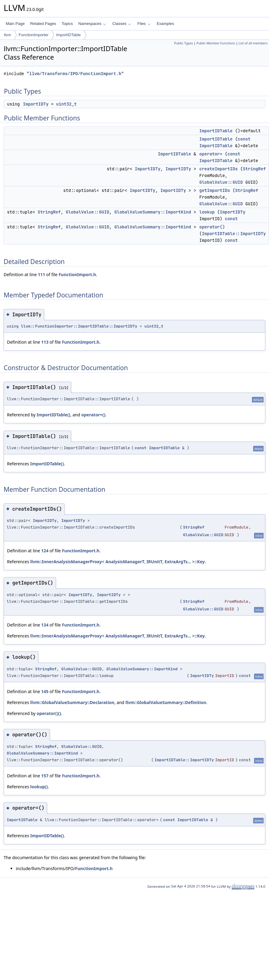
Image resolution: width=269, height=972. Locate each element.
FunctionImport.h (77, 274)
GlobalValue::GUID (221, 182)
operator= (210, 154)
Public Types (183, 43)
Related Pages (43, 23)
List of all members (253, 43)
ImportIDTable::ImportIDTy (234, 233)
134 (44, 625)
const (244, 139)
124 (44, 551)
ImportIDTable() (53, 415)
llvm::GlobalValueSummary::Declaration (72, 702)
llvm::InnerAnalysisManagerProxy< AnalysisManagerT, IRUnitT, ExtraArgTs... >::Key (117, 561)
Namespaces (92, 23)
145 (44, 691)
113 (44, 342)
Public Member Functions (215, 43)
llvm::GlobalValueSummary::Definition (165, 702)
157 (44, 776)
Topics (67, 23)
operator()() (49, 713)
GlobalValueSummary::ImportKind (152, 212)
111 (41, 274)
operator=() (93, 415)
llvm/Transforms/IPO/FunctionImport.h (75, 74)
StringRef (254, 169)
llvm (7, 35)
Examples (165, 23)
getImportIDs (214, 190)
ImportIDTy (35, 104)
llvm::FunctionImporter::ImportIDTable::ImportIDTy (79, 326)
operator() (212, 227)
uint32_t (66, 104)
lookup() (39, 787)
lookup (207, 212)
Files (143, 23)
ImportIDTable (68, 35)
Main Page (15, 23)
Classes (121, 23)
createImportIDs (218, 169)
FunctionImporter (33, 35)
